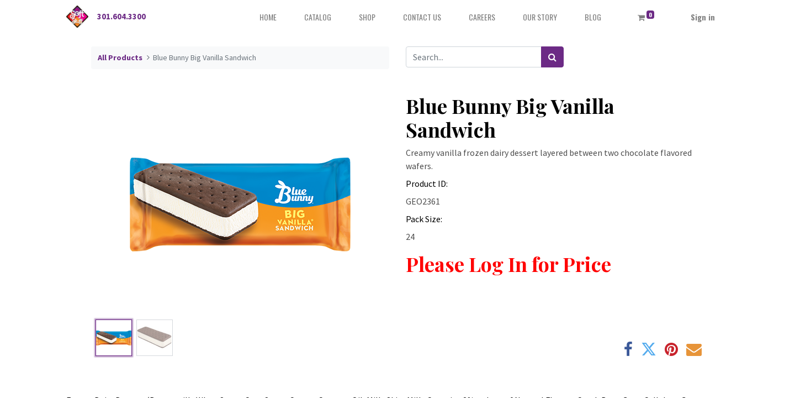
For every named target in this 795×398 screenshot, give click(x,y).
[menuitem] (268, 17)
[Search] (552, 56)
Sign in (703, 17)
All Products (120, 57)
